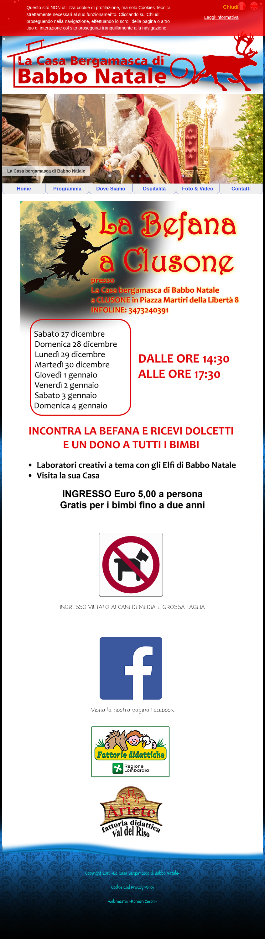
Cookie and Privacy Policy (132, 888)
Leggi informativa (221, 17)
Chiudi (230, 7)
